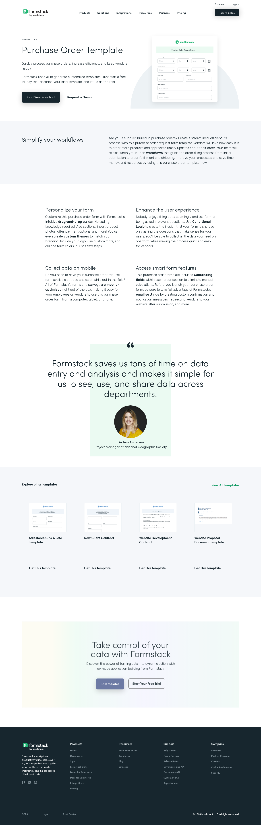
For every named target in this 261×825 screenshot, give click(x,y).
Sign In (236, 4)
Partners (164, 13)
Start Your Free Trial (40, 97)
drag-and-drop (70, 222)
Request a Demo (79, 97)
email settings (147, 294)
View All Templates (225, 485)
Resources (145, 13)
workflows (154, 153)
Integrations (124, 13)
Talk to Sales (227, 13)
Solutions (103, 13)
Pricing (181, 13)
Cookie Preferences (221, 767)
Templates (30, 39)
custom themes (76, 236)
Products (84, 13)
